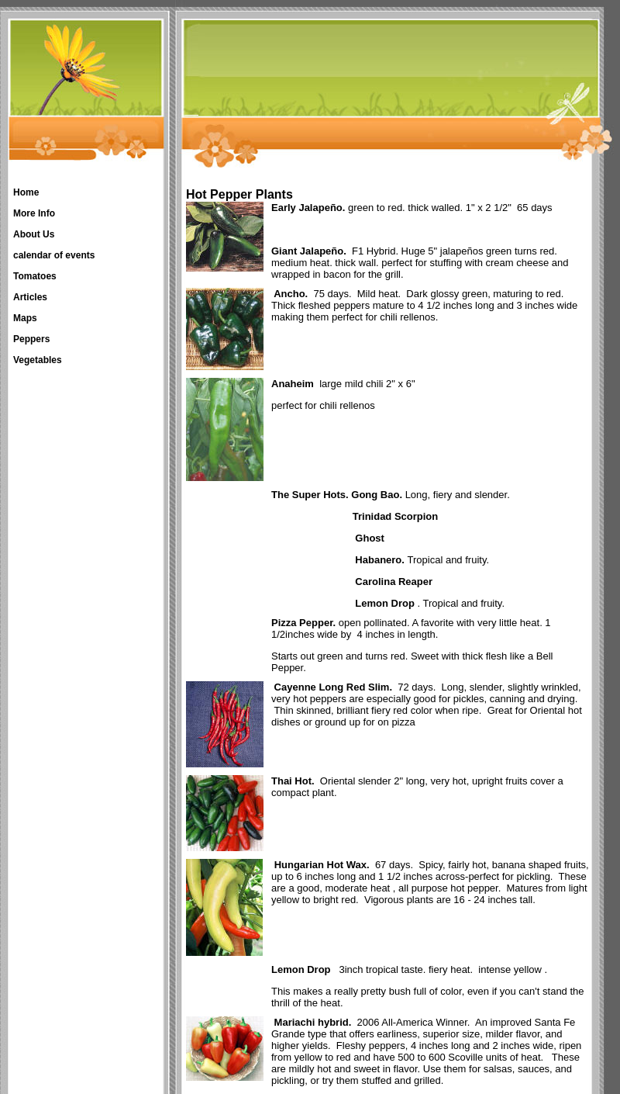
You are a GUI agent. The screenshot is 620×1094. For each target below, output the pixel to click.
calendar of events (54, 255)
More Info (34, 213)
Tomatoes (35, 276)
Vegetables (37, 360)
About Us (33, 234)
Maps (25, 318)
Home (26, 192)
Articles (30, 297)
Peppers (31, 339)
